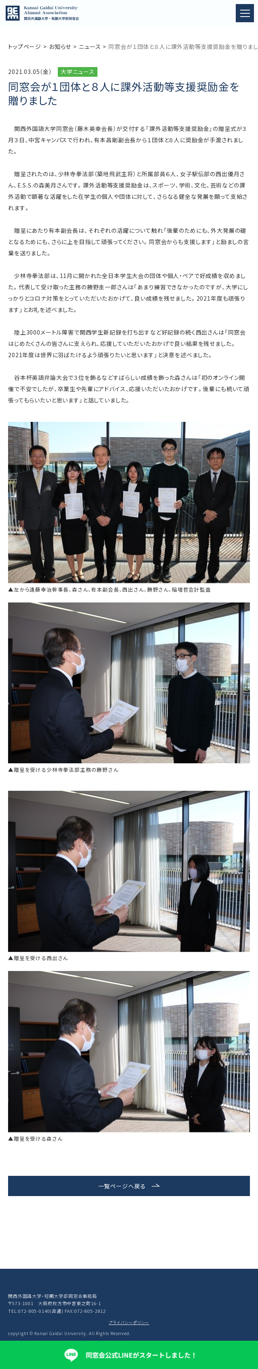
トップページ (24, 46)
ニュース (90, 46)
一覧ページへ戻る (122, 1186)
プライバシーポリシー (129, 1322)
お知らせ (60, 46)
